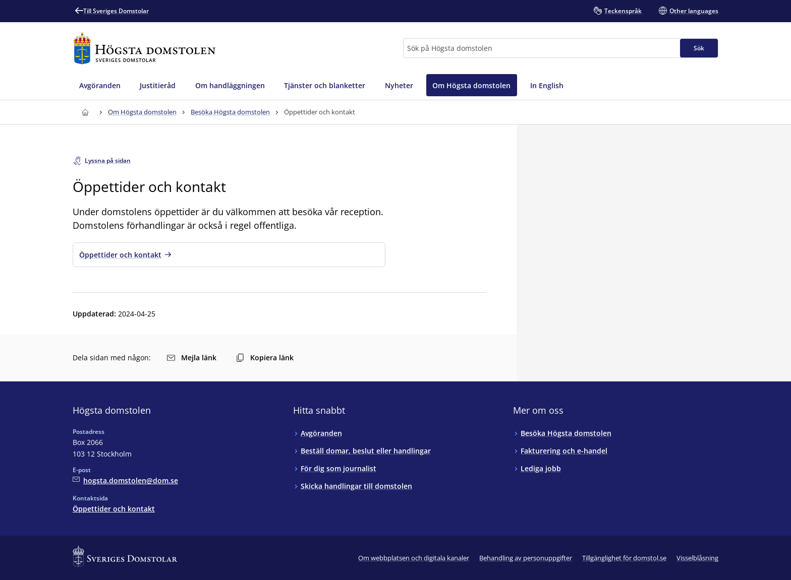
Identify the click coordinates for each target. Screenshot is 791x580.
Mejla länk (191, 357)
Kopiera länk (265, 357)
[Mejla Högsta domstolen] (125, 480)
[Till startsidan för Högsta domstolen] (144, 48)
